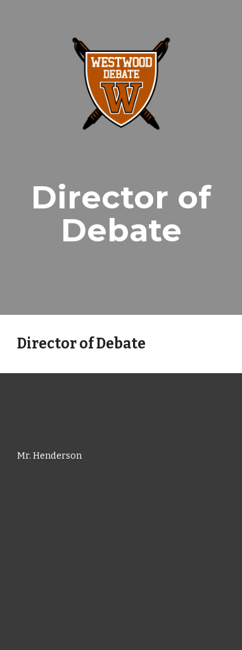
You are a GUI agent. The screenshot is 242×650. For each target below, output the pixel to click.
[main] (121, 213)
